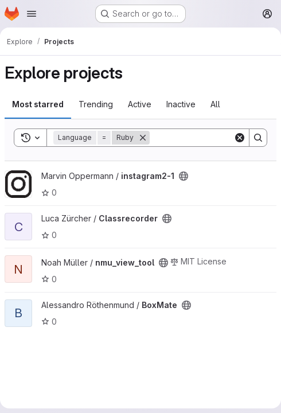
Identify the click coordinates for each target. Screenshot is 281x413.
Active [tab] (139, 104)
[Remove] (143, 138)
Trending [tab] (96, 104)
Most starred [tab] (38, 104)
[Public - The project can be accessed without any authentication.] (183, 176)
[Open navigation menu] (31, 14)
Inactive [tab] (181, 104)
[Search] (258, 137)
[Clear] (240, 138)
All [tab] (215, 104)
